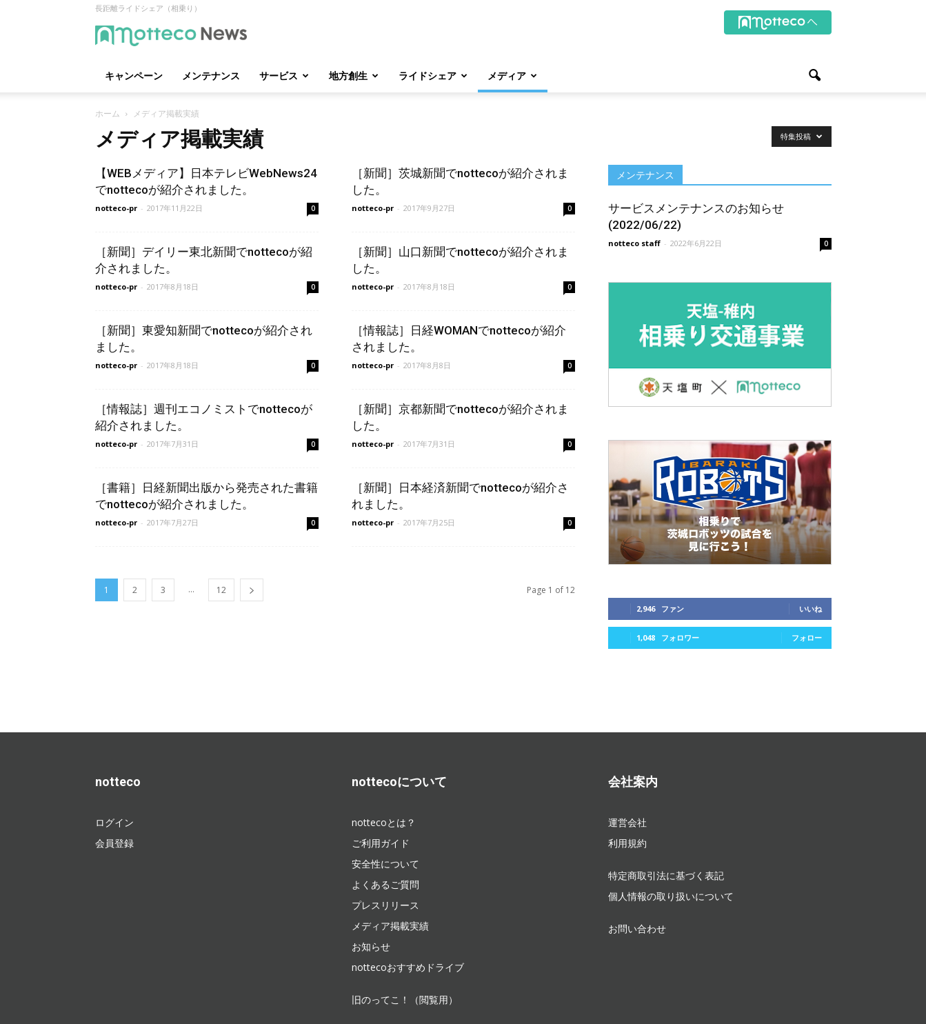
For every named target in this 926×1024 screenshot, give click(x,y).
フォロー (807, 637)
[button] (815, 75)
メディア (512, 75)
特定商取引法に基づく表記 (666, 875)
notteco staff (634, 243)
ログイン (114, 822)
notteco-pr (116, 208)
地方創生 (354, 75)
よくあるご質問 (385, 884)
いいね (810, 608)
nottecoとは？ (384, 822)
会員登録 (114, 843)
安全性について (385, 863)
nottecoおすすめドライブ (408, 967)
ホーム (107, 113)
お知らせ (371, 946)
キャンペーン (134, 75)
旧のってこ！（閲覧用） (405, 999)
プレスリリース (385, 905)
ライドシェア (433, 75)
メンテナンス (211, 75)
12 (221, 590)
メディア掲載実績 (390, 925)
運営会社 (627, 822)
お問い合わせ (637, 928)
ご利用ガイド (381, 843)
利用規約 (627, 843)
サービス (284, 75)
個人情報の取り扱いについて (671, 896)
